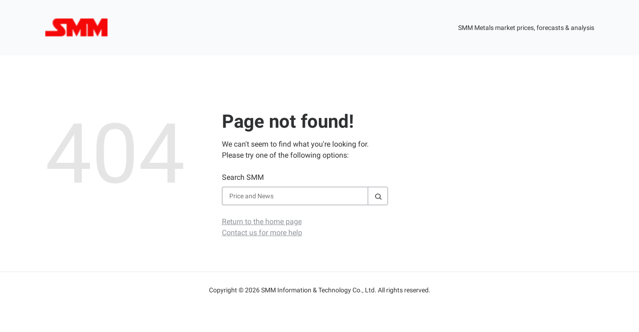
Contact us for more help (262, 232)
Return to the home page (262, 221)
